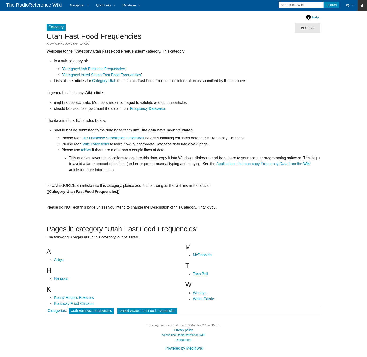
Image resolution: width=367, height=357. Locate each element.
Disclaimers (183, 340)
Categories (57, 311)
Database (129, 5)
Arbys (59, 260)
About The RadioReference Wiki (183, 335)
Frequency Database (147, 109)
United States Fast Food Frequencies (147, 311)
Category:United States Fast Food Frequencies (102, 75)
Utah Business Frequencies (91, 311)
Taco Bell (200, 274)
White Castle (203, 299)
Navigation (77, 5)
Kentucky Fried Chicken (74, 304)
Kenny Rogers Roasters (74, 297)
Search (331, 5)
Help (315, 17)
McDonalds (202, 255)
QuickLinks (103, 5)
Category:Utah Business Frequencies (94, 69)
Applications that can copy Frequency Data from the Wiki (263, 164)
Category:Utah (104, 81)
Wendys (199, 293)
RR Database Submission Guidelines (113, 138)
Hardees (61, 279)
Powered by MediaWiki (184, 348)
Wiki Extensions (96, 144)
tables (86, 150)
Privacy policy (183, 330)
